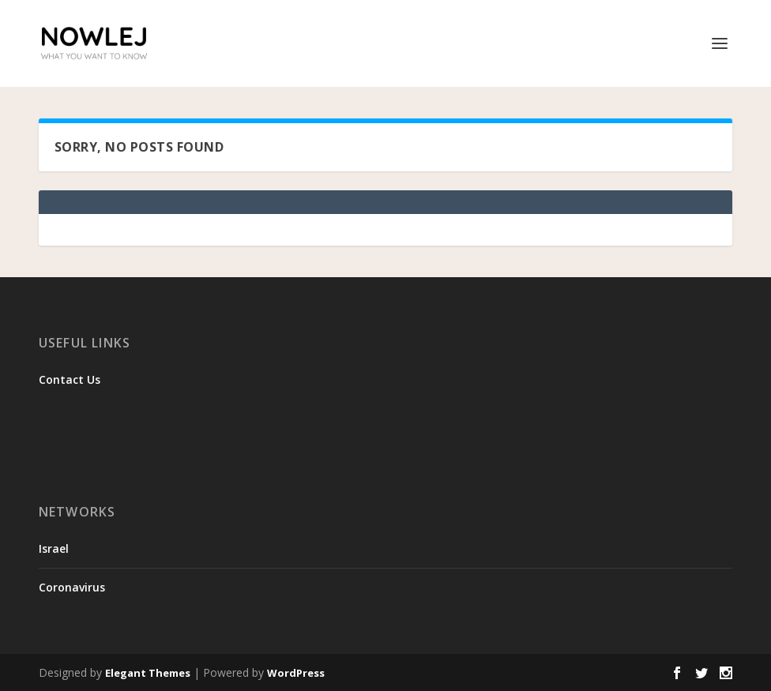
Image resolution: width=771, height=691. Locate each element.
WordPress (296, 673)
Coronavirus (72, 587)
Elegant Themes (147, 673)
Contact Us (69, 379)
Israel (54, 548)
